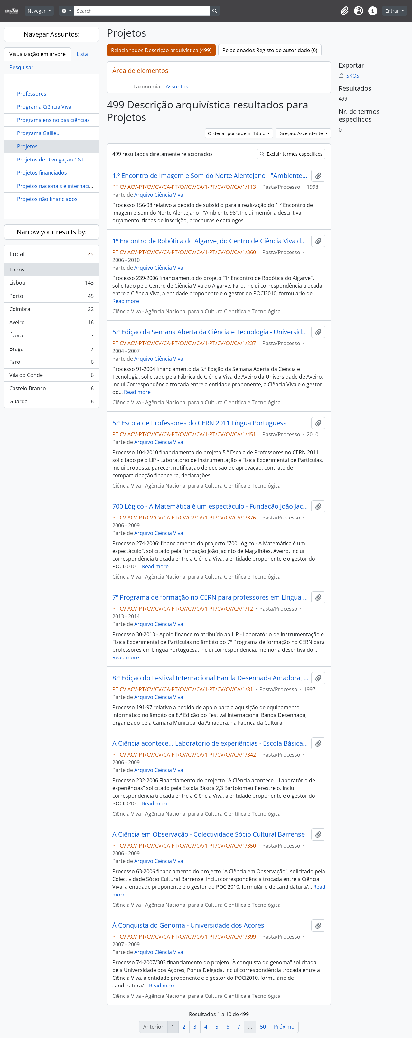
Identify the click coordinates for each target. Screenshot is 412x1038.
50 (263, 1026)
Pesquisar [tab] (21, 67)
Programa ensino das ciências (53, 120)
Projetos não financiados (47, 199)
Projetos (27, 146)
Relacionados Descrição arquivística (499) (161, 50)
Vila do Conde (51, 376)
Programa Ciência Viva (44, 106)
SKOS (349, 75)
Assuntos (177, 86)
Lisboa (51, 284)
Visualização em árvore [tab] (37, 54)
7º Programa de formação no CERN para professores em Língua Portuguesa (210, 597)
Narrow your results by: (52, 231)
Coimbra (51, 310)
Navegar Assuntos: (52, 34)
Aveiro (51, 323)
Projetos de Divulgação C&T (50, 159)
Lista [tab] (82, 54)
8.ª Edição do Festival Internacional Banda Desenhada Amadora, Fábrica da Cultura (210, 678)
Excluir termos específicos (291, 154)
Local (17, 254)
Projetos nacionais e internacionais (59, 185)
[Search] (142, 11)
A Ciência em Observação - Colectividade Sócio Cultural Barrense (208, 834)
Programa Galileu (38, 133)
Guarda (51, 403)
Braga (51, 350)
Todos (16, 269)
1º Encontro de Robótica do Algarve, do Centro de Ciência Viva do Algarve (210, 241)
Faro (51, 363)
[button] (344, 11)
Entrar (392, 11)
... (19, 80)
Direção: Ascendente (301, 133)
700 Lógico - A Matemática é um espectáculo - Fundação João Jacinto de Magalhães (210, 506)
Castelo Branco (51, 389)
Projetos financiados (42, 172)
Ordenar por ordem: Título (237, 133)
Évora (51, 337)
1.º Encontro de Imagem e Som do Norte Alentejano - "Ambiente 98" (210, 175)
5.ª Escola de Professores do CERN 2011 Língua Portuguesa (199, 423)
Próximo (284, 1026)
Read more (125, 301)
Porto (51, 297)
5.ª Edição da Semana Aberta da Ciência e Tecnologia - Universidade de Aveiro (210, 332)
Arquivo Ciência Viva (158, 194)
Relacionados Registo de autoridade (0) (269, 50)
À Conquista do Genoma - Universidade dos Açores (188, 925)
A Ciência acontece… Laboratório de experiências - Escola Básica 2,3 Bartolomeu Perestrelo (210, 743)
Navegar (37, 11)
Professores (31, 93)
